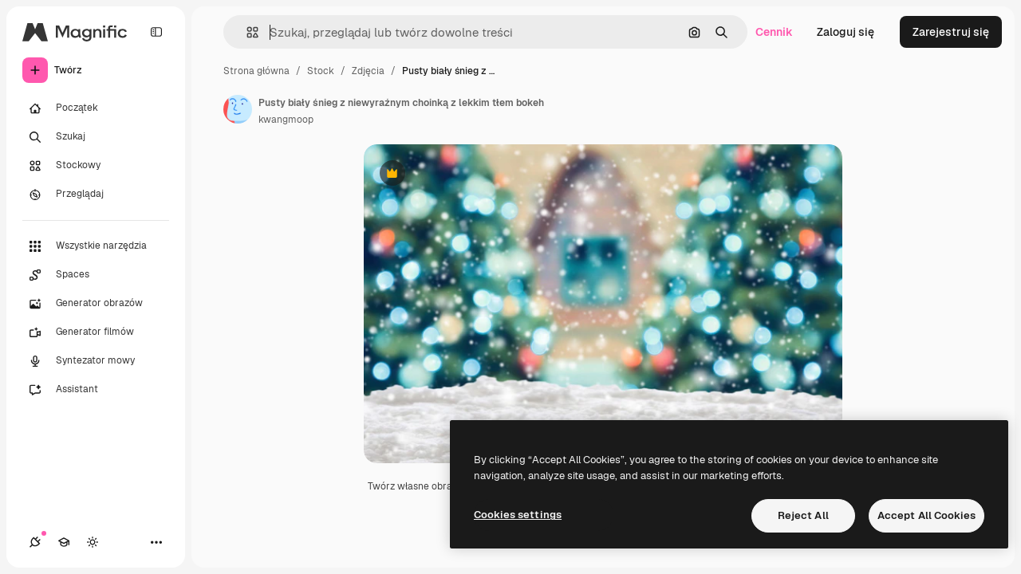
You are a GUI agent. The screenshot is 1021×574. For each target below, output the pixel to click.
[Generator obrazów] (95, 303)
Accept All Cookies (926, 515)
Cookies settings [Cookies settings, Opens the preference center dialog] (518, 514)
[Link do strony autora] (237, 109)
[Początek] (95, 108)
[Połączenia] (35, 542)
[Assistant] (95, 390)
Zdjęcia (368, 71)
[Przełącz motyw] (92, 542)
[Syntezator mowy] (95, 361)
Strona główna (256, 71)
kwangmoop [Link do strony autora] (285, 119)
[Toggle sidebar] (156, 32)
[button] (246, 32)
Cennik (774, 32)
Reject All (803, 515)
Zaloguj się (845, 32)
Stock (320, 71)
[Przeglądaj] (95, 194)
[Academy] (64, 542)
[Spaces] (95, 275)
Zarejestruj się (951, 32)
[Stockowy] (95, 166)
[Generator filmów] (95, 332)
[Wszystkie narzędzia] (95, 246)
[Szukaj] (95, 137)
